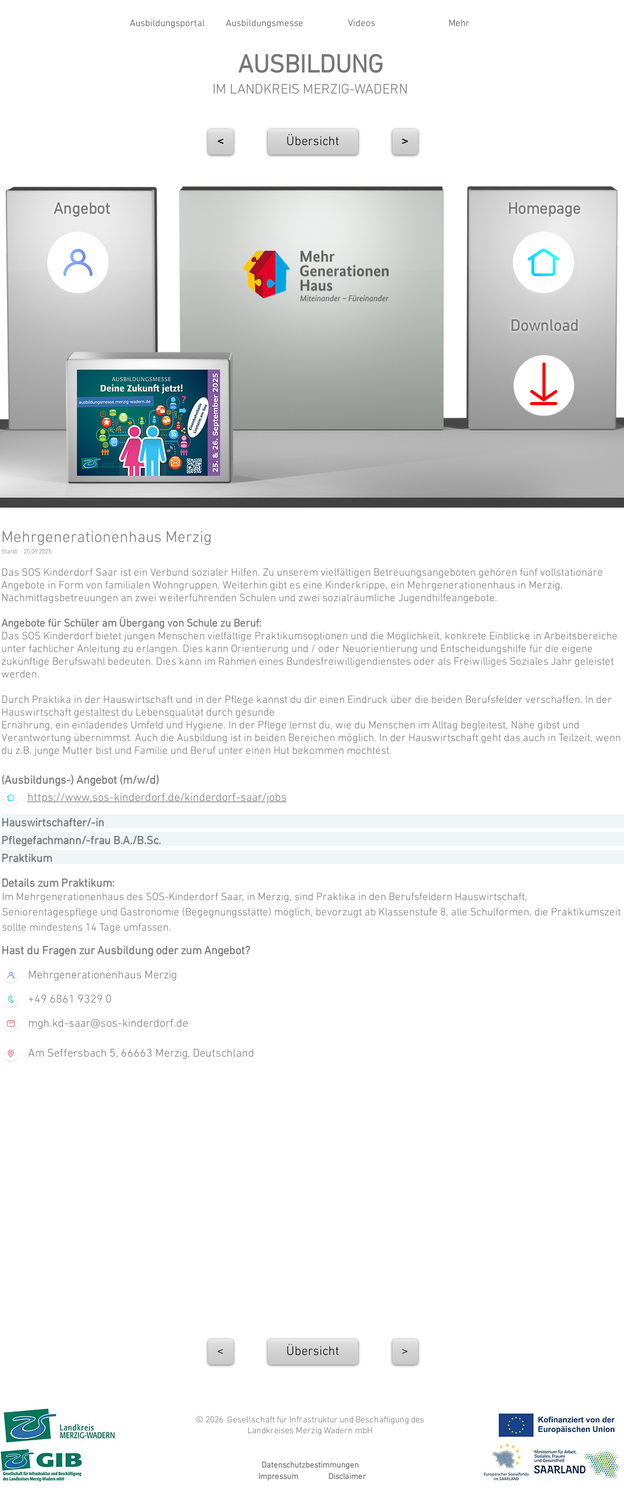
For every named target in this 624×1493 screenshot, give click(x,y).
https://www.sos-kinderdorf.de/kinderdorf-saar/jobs (157, 798)
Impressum (278, 1477)
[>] (405, 1352)
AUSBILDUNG (310, 66)
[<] (220, 142)
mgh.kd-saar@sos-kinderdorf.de (108, 1024)
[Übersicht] (313, 142)
